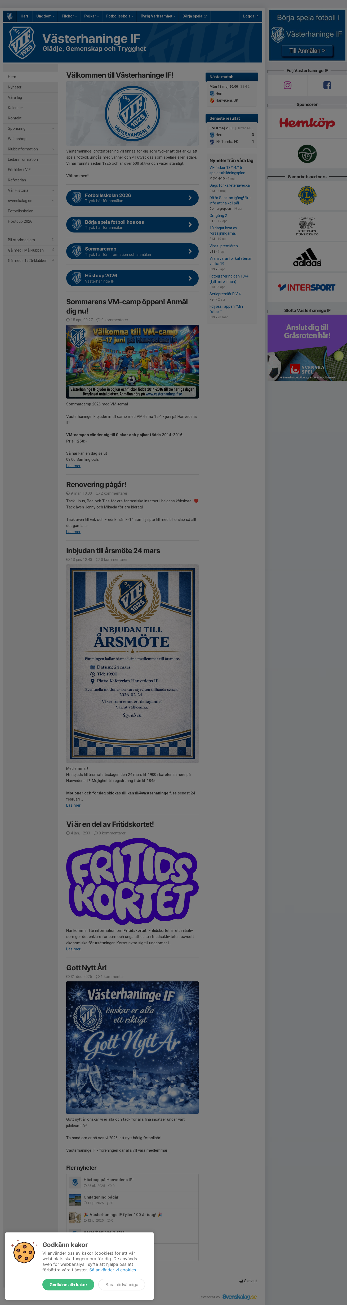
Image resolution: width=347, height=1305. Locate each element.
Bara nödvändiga (121, 1284)
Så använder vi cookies (112, 1269)
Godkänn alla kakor (68, 1284)
